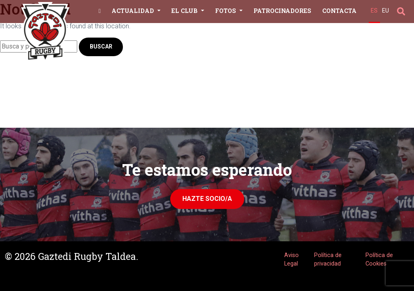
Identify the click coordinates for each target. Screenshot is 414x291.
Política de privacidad (328, 260)
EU (385, 10)
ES (374, 10)
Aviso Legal (291, 260)
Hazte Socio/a (207, 198)
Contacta (339, 11)
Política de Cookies (379, 260)
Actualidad (134, 11)
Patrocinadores (282, 11)
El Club (185, 11)
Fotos (226, 11)
